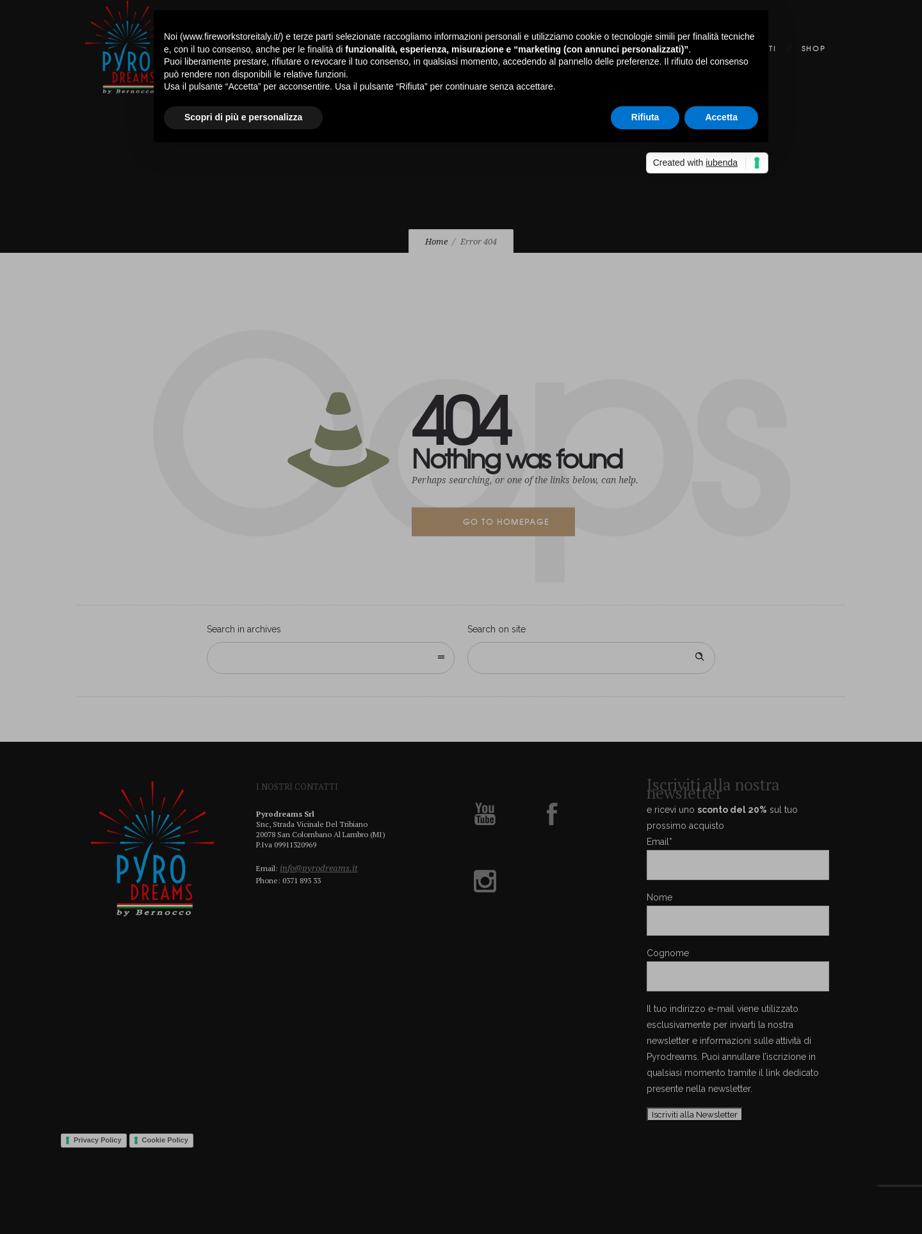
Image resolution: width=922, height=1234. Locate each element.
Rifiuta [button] (645, 117)
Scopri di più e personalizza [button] (243, 117)
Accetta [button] (721, 117)
